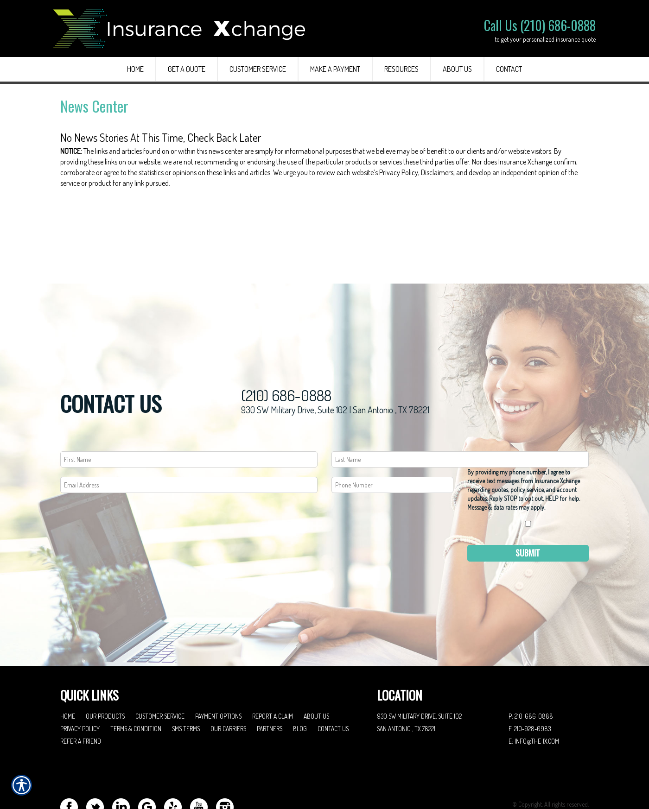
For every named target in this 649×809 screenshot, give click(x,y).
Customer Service (160, 679)
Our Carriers (228, 691)
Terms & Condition (135, 691)
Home (67, 679)
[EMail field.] (189, 447)
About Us (316, 679)
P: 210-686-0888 (531, 679)
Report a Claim (272, 679)
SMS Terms (186, 691)
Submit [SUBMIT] (527, 515)
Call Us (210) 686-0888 (540, 25)
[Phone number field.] (392, 447)
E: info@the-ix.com (534, 704)
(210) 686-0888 (286, 358)
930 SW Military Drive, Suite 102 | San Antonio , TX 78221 (335, 372)
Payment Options (218, 679)
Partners (269, 691)
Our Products (105, 679)
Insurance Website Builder (557, 779)
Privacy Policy (80, 691)
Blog (300, 691)
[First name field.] (189, 422)
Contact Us (333, 691)
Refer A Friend (80, 704)
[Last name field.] (460, 422)
